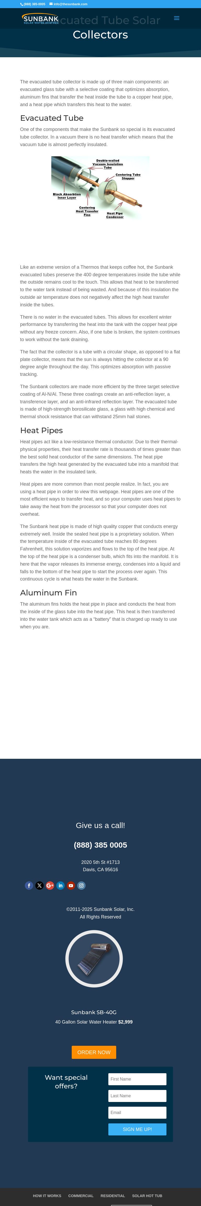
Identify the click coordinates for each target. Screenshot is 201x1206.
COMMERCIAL (80, 1196)
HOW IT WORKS (47, 1196)
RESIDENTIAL (113, 1196)
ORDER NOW (94, 1052)
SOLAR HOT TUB (147, 1196)
